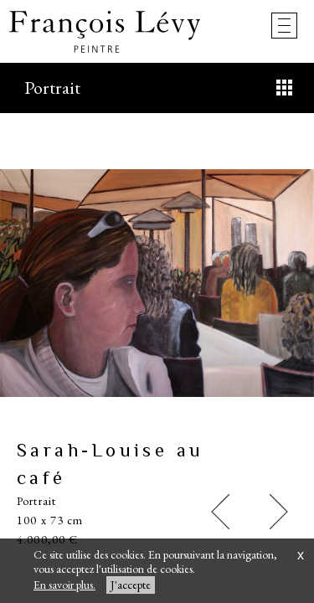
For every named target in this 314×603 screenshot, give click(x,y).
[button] (220, 511)
